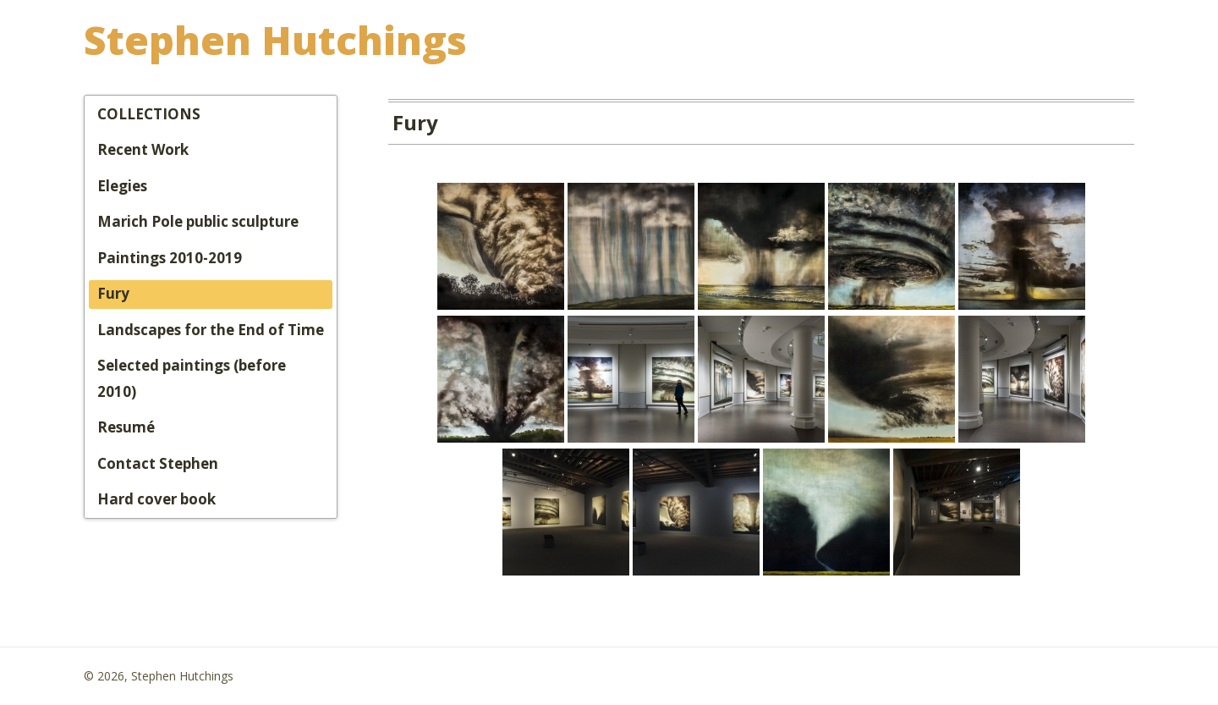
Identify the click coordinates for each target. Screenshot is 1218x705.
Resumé (126, 427)
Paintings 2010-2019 (169, 257)
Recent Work (143, 149)
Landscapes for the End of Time (210, 329)
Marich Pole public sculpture (198, 221)
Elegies (122, 186)
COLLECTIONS (148, 114)
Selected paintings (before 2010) (191, 378)
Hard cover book (156, 499)
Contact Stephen (157, 463)
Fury (113, 293)
